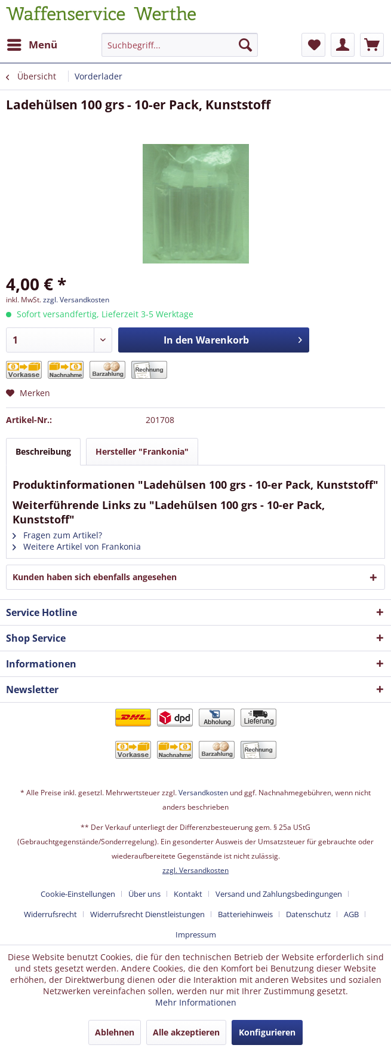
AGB (351, 914)
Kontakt (188, 893)
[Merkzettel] (313, 45)
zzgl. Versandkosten (76, 300)
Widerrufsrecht (50, 914)
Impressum (196, 934)
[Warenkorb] (372, 45)
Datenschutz (308, 914)
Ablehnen (114, 1032)
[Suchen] (245, 45)
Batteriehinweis (245, 914)
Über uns (144, 893)
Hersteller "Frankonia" (142, 451)
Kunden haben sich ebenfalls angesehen (95, 577)
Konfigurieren (267, 1032)
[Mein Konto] (343, 45)
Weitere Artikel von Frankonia (77, 546)
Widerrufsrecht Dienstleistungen (147, 914)
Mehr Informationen (195, 1002)
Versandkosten (203, 793)
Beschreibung (43, 451)
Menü (32, 43)
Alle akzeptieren (186, 1032)
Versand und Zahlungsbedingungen (278, 893)
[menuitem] (31, 45)
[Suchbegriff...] (179, 45)
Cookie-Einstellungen (78, 893)
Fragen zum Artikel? (57, 535)
